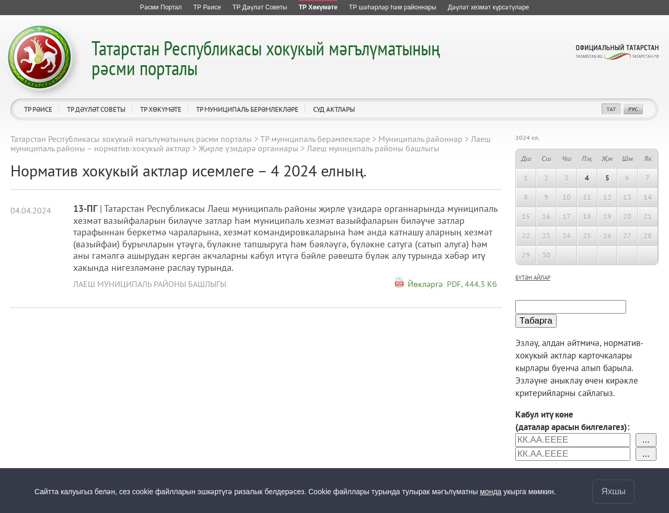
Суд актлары (334, 109)
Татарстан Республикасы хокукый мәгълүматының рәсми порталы (265, 57)
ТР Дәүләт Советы (96, 109)
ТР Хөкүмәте (160, 109)
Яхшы (613, 491)
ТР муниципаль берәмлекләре (247, 109)
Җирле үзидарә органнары (248, 148)
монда (490, 491)
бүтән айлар (532, 277)
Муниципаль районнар (420, 139)
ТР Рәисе (38, 109)
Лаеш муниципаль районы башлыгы (149, 284)
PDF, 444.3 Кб (472, 284)
